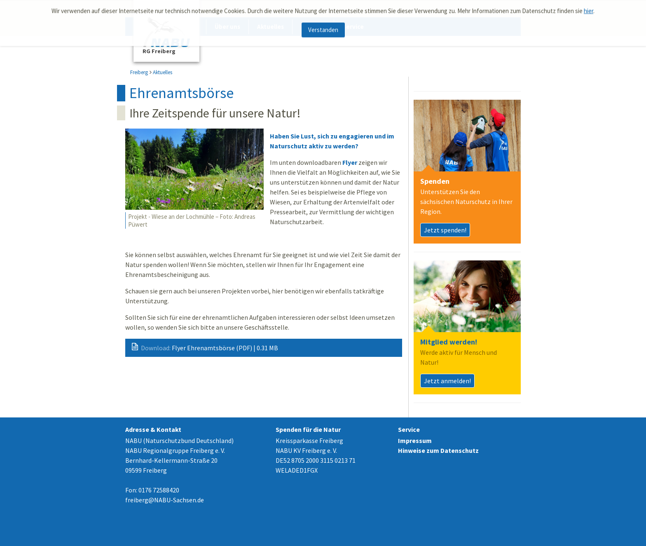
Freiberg (139, 72)
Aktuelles (162, 72)
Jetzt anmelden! (447, 381)
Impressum (415, 440)
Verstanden (323, 27)
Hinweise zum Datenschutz (438, 450)
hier (588, 9)
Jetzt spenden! (445, 230)
